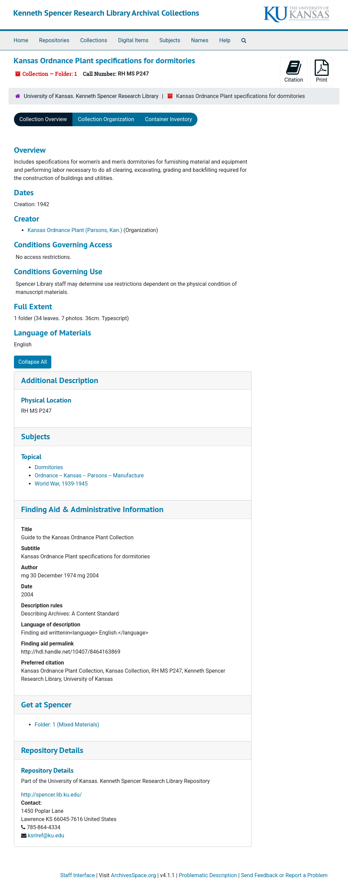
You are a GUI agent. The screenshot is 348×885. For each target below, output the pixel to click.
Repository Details (52, 750)
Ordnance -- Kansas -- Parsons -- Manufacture (89, 475)
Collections (93, 40)
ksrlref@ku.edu (46, 835)
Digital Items (133, 40)
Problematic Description (208, 875)
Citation (293, 71)
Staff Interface (77, 875)
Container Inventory (168, 119)
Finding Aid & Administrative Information (92, 509)
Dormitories (49, 467)
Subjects (169, 40)
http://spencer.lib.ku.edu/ (51, 794)
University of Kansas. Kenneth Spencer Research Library (91, 96)
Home (21, 40)
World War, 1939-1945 (61, 483)
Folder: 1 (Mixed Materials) (67, 724)
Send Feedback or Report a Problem (284, 875)
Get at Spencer (46, 704)
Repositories (54, 40)
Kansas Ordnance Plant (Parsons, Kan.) (75, 230)
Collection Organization (106, 119)
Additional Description (59, 380)
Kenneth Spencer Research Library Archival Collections (106, 12)
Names (199, 40)
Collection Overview (43, 119)
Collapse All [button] (32, 362)
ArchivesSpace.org (133, 875)
